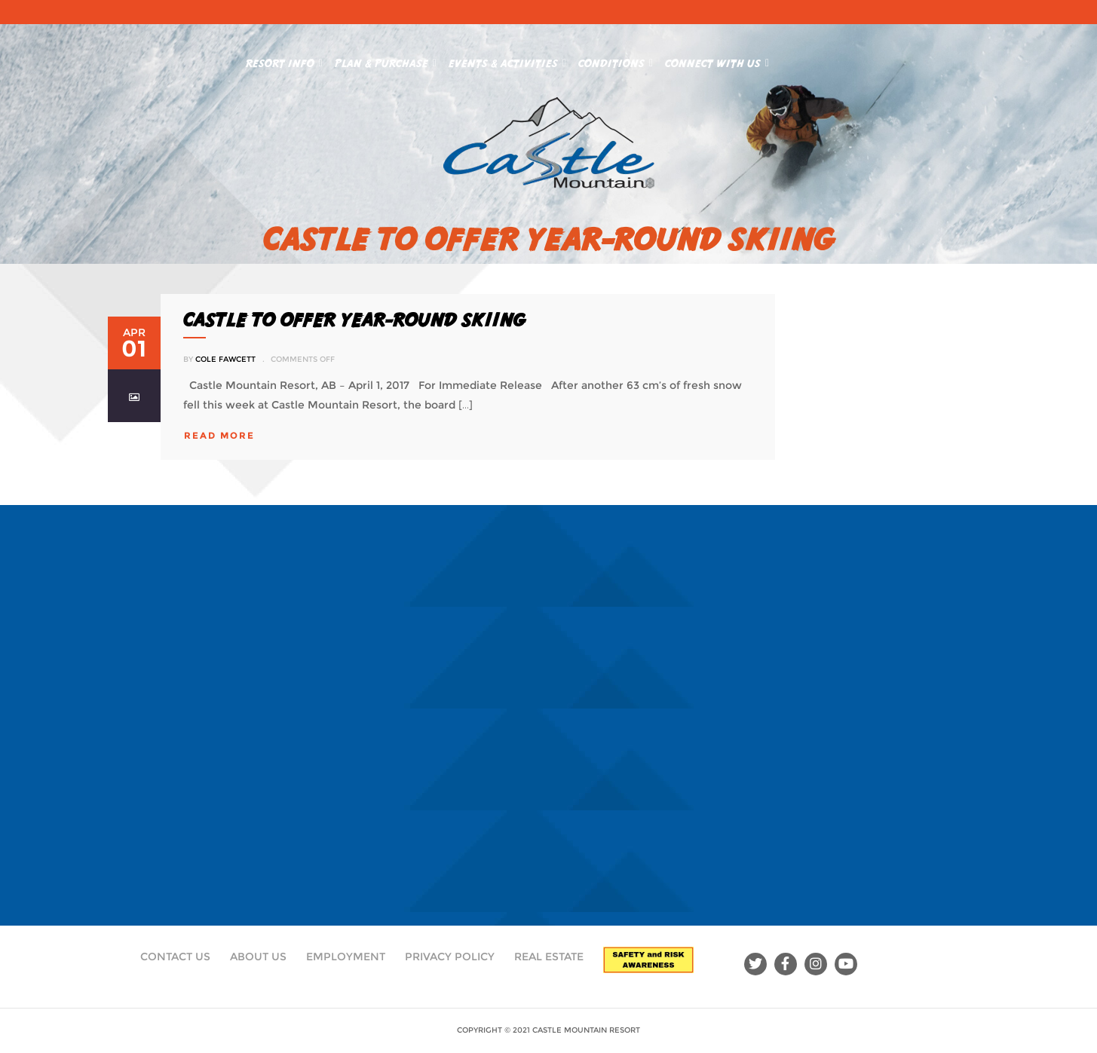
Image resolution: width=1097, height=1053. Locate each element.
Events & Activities (507, 60)
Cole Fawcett (225, 359)
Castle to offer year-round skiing (354, 320)
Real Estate (549, 956)
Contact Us (175, 956)
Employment (345, 956)
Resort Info (284, 60)
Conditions (615, 60)
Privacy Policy (450, 956)
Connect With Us (717, 60)
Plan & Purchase (386, 60)
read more (219, 435)
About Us (258, 956)
